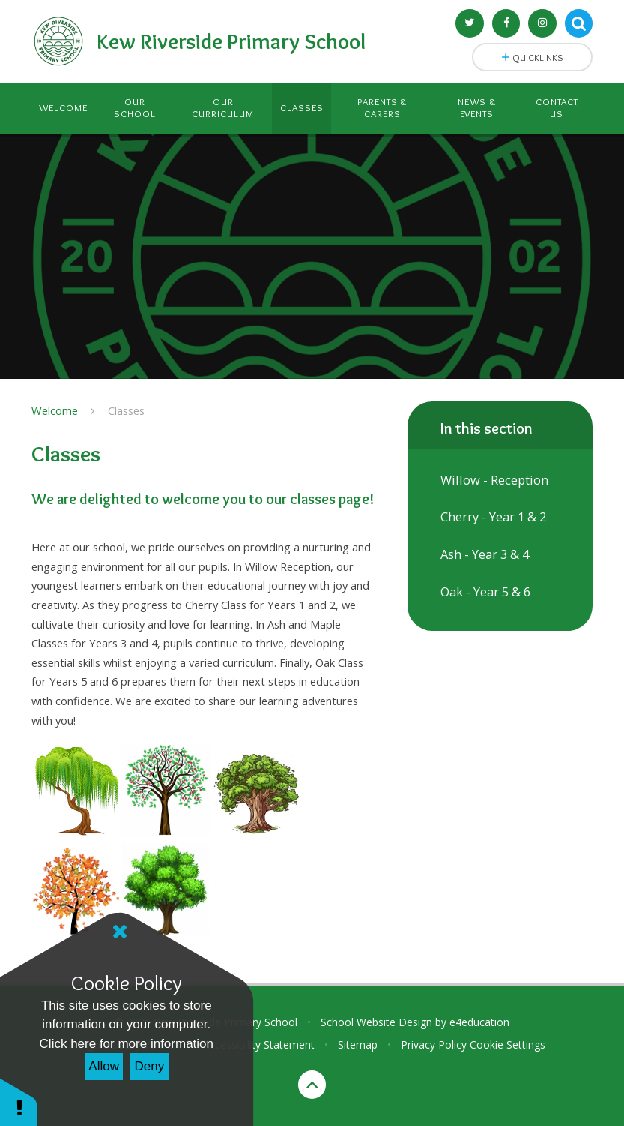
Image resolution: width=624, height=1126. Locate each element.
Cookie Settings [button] (507, 1044)
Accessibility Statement (259, 1044)
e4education (479, 1022)
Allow (103, 1066)
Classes (126, 410)
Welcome (54, 410)
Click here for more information (126, 1044)
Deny (150, 1066)
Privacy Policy (434, 1044)
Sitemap (358, 1044)
